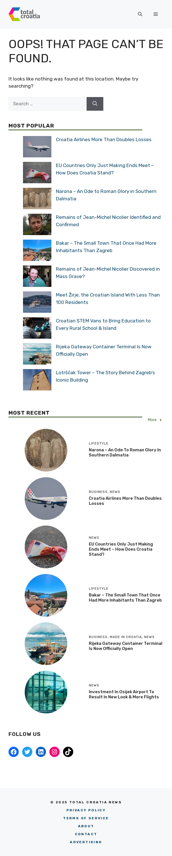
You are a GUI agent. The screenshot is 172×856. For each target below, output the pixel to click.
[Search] (95, 104)
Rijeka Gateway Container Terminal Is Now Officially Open (125, 646)
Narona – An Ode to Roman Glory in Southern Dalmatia (125, 452)
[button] (140, 14)
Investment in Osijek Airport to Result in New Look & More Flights (124, 694)
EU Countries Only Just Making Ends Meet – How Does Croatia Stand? (121, 549)
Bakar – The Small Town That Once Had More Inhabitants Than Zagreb (125, 597)
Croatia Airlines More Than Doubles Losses (104, 139)
